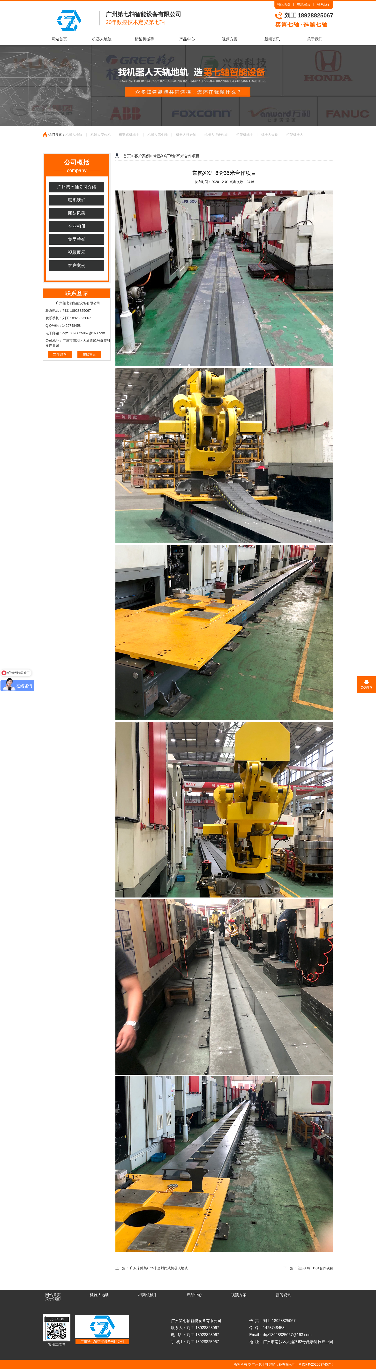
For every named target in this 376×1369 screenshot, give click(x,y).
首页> (128, 156)
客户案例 (76, 265)
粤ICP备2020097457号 (316, 1364)
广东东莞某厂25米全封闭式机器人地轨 (159, 1268)
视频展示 (76, 252)
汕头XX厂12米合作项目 (315, 1268)
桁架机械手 (144, 39)
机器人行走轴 (186, 135)
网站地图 (283, 4)
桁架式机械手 (129, 135)
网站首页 (59, 39)
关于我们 (315, 39)
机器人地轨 (102, 39)
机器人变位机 (100, 135)
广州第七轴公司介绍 (76, 187)
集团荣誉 (76, 239)
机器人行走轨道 (216, 135)
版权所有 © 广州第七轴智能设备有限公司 (265, 1364)
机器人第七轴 (157, 135)
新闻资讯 (272, 39)
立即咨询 (60, 354)
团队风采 (76, 213)
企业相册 (76, 226)
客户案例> (143, 156)
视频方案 (229, 39)
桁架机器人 (294, 135)
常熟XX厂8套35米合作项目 (176, 156)
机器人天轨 (269, 135)
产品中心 (187, 39)
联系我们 (324, 4)
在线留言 (303, 4)
